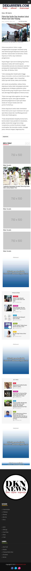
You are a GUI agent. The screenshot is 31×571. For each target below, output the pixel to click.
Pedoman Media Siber (8, 552)
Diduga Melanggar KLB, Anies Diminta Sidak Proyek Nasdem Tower (19, 309)
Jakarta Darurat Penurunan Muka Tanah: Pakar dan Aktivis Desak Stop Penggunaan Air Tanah (20, 394)
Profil (4, 537)
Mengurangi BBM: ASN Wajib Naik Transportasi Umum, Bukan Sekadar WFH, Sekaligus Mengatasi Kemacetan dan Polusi (20, 404)
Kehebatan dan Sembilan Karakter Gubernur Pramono (20, 385)
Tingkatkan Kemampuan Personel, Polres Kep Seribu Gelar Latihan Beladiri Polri (16, 187)
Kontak (4, 557)
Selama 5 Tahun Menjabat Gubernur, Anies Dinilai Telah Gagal (19, 299)
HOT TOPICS (15, 379)
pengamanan (5, 136)
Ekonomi (5, 514)
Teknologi (15, 323)
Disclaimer (5, 554)
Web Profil (5, 547)
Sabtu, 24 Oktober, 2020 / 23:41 (8, 21)
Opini (14, 383)
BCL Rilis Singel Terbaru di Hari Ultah (19, 334)
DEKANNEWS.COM (21, 564)
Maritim (5, 517)
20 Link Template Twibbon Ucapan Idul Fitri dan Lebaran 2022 (20, 325)
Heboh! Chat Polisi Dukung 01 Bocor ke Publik (19, 317)
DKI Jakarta (15, 296)
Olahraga (5, 529)
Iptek (4, 527)
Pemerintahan (6, 509)
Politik (15, 315)
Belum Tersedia (7, 165)
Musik (15, 331)
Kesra (4, 519)
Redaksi (5, 549)
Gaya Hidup (5, 532)
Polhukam (5, 512)
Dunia (4, 534)
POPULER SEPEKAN (16, 292)
